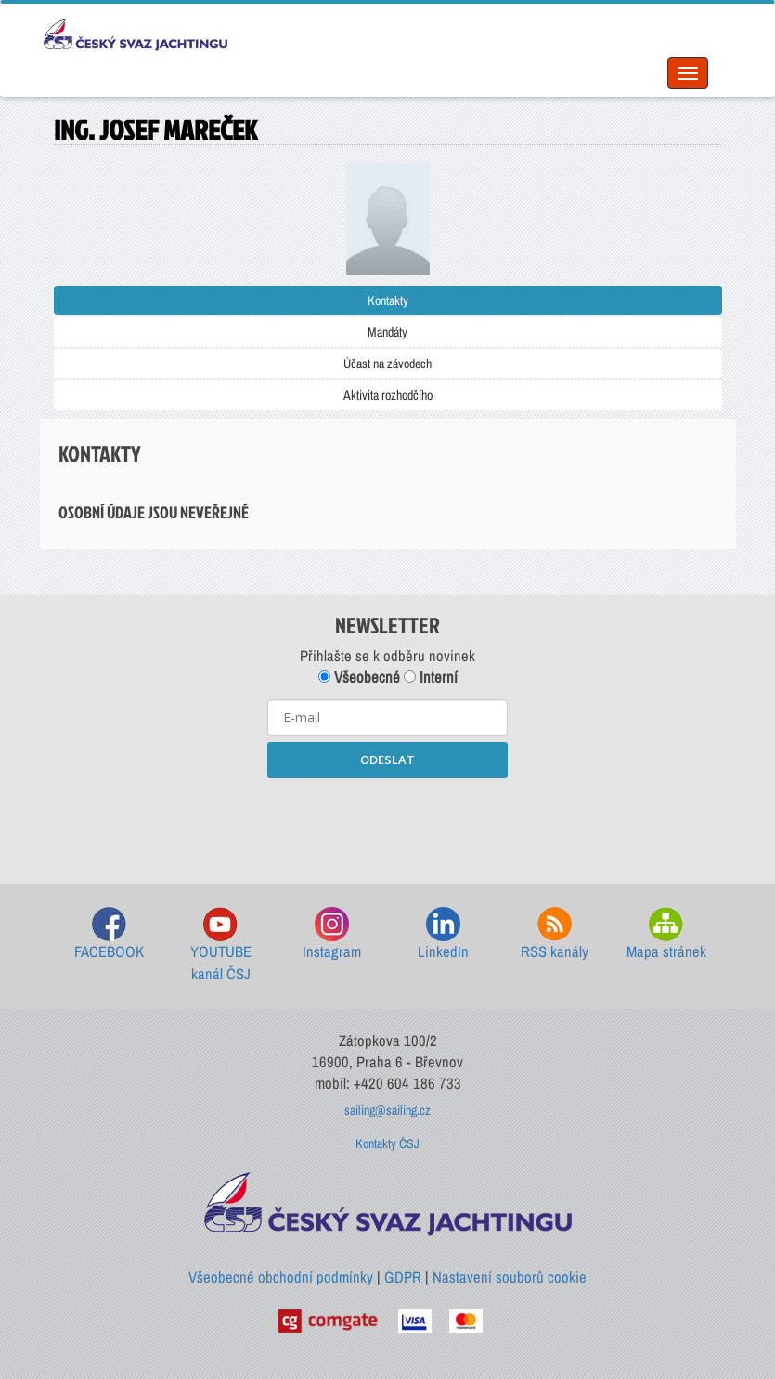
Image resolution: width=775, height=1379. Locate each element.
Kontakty (388, 300)
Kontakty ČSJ (387, 1143)
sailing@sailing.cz (387, 1110)
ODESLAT (387, 759)
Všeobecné (359, 677)
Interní (431, 677)
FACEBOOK (109, 934)
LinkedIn (443, 934)
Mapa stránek (666, 934)
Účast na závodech (387, 363)
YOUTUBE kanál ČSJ (221, 945)
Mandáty (387, 332)
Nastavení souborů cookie (510, 1277)
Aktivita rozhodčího (388, 395)
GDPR (402, 1277)
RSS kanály (554, 934)
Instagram (332, 934)
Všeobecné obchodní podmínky (280, 1277)
